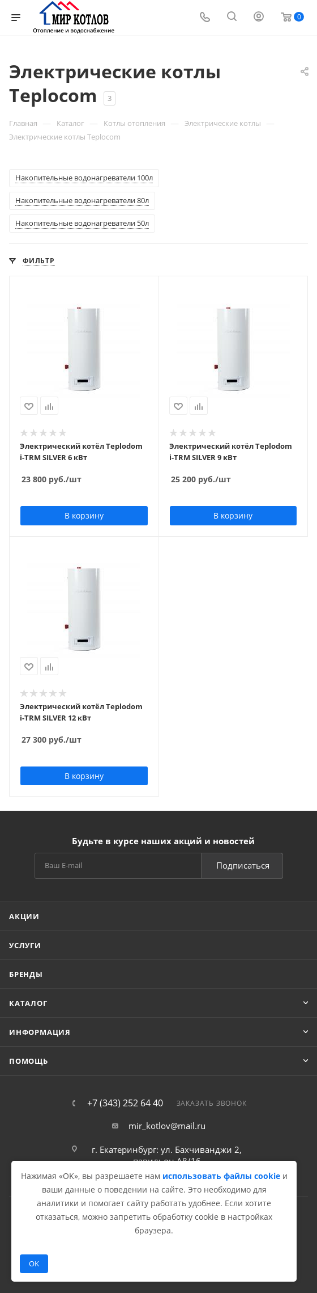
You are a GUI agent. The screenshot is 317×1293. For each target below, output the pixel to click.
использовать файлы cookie (221, 1175)
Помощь (28, 1061)
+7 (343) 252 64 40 (125, 1102)
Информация (40, 1032)
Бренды (26, 974)
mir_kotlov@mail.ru (166, 1125)
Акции (24, 916)
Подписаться (242, 865)
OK (34, 1263)
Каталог (28, 1003)
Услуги (25, 945)
